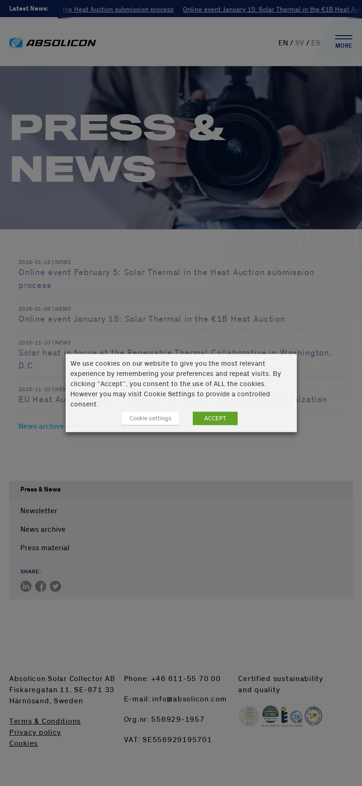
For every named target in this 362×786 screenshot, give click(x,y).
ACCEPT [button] (215, 418)
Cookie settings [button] (150, 418)
